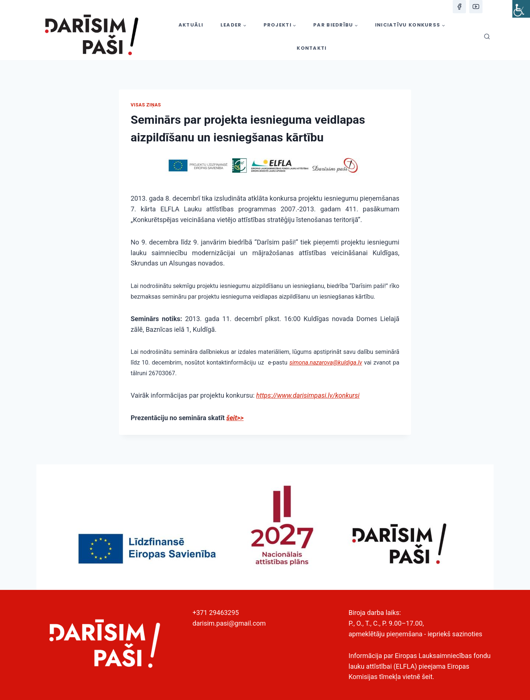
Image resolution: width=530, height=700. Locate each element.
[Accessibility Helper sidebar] (521, 9)
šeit (427, 676)
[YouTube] (476, 6)
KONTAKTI (311, 48)
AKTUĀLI (191, 24)
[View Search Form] (487, 36)
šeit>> (235, 418)
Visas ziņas (146, 105)
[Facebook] (459, 6)
